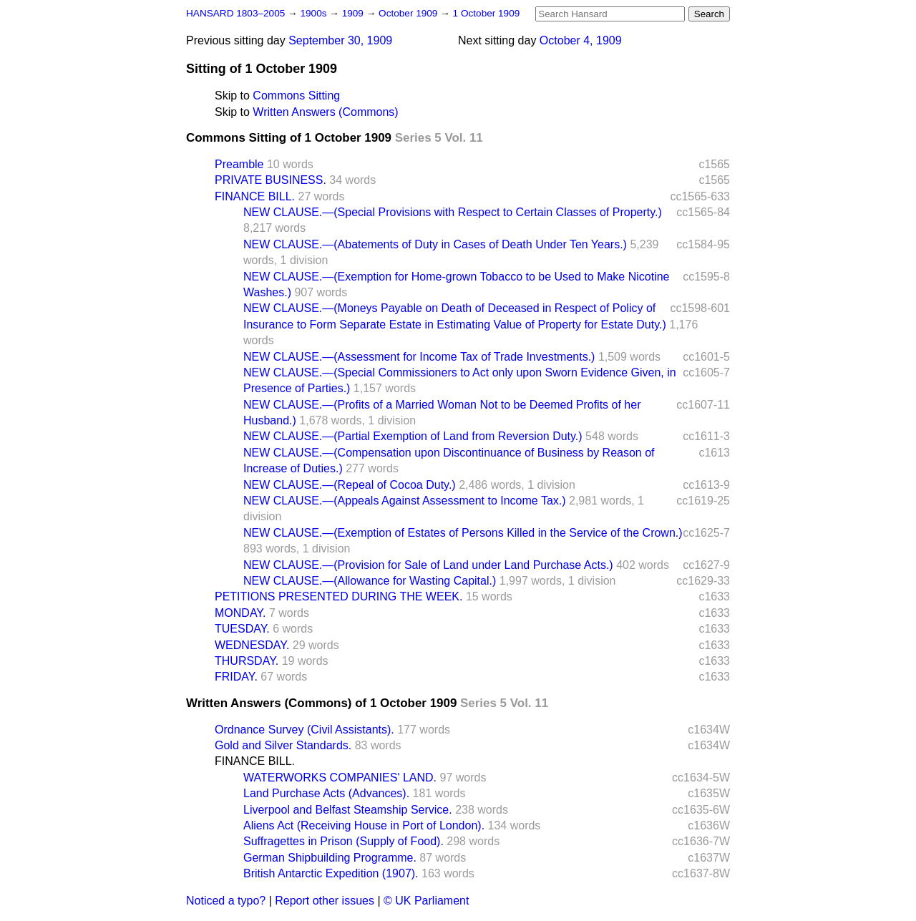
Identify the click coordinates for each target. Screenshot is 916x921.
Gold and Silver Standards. (283, 745)
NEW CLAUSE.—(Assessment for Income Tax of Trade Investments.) (419, 357)
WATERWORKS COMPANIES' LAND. (340, 777)
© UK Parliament (426, 901)
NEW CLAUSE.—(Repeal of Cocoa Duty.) (349, 485)
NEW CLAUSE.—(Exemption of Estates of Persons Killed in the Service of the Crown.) (463, 533)
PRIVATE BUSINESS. (270, 180)
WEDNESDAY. (252, 645)
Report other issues (324, 901)
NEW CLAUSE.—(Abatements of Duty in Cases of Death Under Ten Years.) (435, 244)
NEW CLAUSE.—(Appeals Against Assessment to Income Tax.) (404, 500)
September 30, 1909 (340, 40)
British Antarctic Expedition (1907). (331, 873)
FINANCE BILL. (255, 196)
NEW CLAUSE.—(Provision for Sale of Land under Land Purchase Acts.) (428, 565)
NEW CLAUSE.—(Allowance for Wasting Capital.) (369, 581)
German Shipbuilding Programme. (329, 858)
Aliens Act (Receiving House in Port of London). (363, 825)
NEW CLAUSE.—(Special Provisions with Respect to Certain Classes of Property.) (452, 212)
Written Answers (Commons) (325, 112)
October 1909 (409, 13)
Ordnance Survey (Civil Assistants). (304, 729)
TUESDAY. (242, 629)
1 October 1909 (486, 13)
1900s (314, 13)
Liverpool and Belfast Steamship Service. (347, 810)
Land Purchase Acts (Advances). (326, 793)
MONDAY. (240, 613)
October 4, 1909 (581, 40)
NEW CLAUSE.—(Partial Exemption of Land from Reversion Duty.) (413, 436)
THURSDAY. (246, 661)
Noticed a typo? (225, 901)
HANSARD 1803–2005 (235, 13)
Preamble (239, 164)
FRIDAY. (236, 677)
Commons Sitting (296, 95)
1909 (354, 13)
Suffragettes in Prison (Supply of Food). (343, 841)
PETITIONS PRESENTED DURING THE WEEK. (338, 596)
